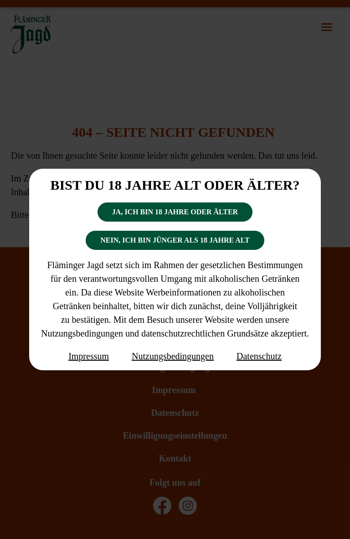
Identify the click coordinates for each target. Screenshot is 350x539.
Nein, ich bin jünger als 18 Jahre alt (174, 240)
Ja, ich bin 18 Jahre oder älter (175, 212)
